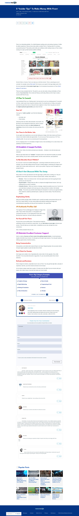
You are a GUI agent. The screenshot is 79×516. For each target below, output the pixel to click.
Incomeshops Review (33, 494)
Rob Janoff (32, 84)
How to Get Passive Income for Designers (45, 496)
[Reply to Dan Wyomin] (59, 378)
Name (18, 337)
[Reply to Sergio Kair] (59, 430)
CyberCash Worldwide (27, 384)
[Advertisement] (39, 34)
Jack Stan (30, 308)
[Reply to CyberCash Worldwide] (59, 390)
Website (18, 349)
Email (18, 343)
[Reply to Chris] (59, 456)
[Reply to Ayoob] (59, 401)
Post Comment (57, 361)
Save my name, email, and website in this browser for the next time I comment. (32, 357)
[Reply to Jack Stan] (59, 412)
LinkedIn (18, 139)
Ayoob (23, 395)
